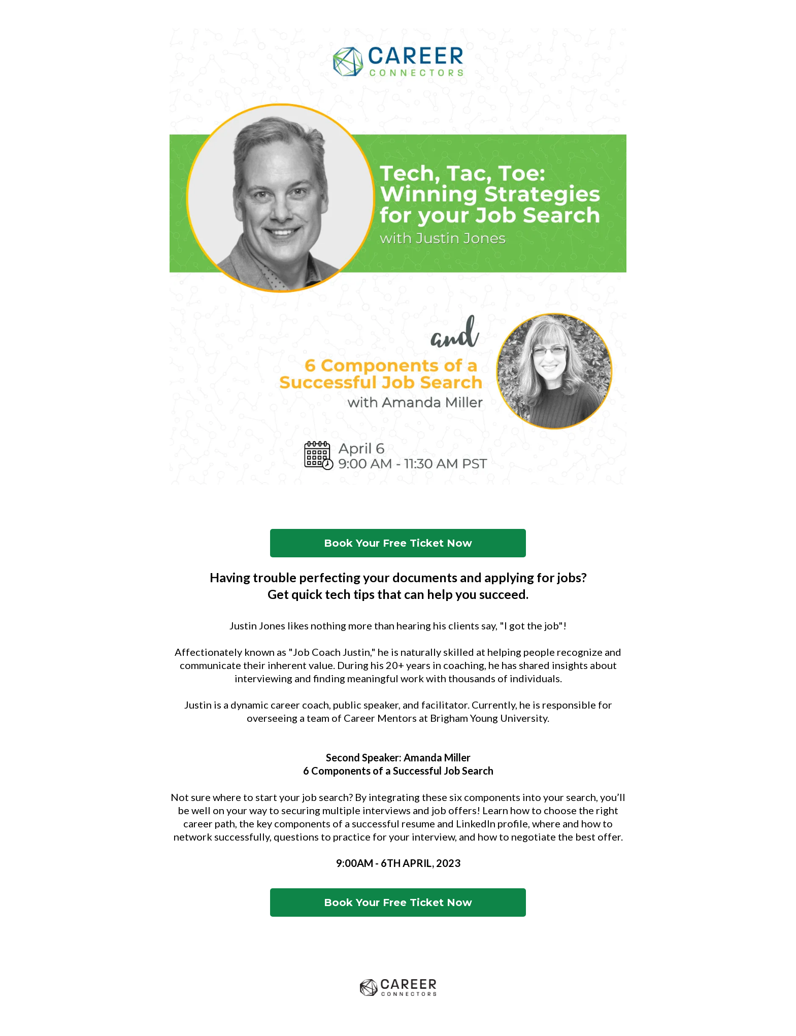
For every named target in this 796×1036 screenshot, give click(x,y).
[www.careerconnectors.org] (398, 987)
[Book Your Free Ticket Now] (398, 543)
